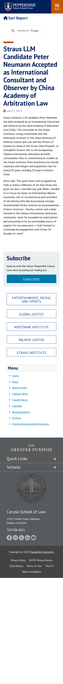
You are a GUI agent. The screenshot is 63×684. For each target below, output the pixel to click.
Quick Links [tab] (17, 458)
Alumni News (19, 387)
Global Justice (31, 314)
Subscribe (31, 279)
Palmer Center (31, 340)
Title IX (49, 566)
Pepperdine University (42, 552)
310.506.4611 (16, 530)
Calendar (17, 406)
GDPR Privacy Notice (41, 560)
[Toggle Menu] (57, 6)
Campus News (20, 393)
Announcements (21, 412)
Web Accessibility (31, 571)
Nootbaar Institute (31, 327)
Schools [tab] (13, 467)
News (15, 381)
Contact (16, 418)
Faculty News (20, 399)
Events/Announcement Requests (30, 424)
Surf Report (15, 18)
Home (15, 375)
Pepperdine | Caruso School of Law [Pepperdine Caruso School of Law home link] (20, 4)
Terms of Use (34, 566)
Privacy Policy (18, 560)
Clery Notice (16, 566)
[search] (30, 31)
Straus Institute (31, 353)
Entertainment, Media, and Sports (31, 299)
